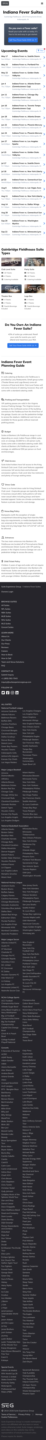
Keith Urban (28, 1057)
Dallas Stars (6, 911)
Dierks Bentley (7, 1219)
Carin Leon (6, 1165)
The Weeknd (28, 1320)
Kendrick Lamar (29, 1063)
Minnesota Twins (30, 779)
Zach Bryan (27, 1361)
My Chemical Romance (28, 1175)
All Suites (5, 605)
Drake (3, 1241)
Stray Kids (27, 1291)
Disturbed (5, 1232)
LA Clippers (6, 867)
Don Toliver (6, 1238)
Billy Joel (5, 1112)
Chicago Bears (7, 727)
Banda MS (5, 1096)
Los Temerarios (29, 1089)
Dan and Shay (7, 1200)
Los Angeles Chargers (32, 711)
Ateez (3, 1079)
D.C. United (6, 965)
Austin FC (5, 946)
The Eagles (27, 1314)
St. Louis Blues (29, 911)
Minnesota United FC (10, 987)
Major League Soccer (10, 939)
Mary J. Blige (28, 1133)
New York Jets (28, 733)
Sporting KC (28, 979)
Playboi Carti (28, 1237)
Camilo (4, 1159)
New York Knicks (30, 841)
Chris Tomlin (6, 1185)
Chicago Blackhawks (10, 902)
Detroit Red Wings (9, 914)
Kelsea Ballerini (29, 1060)
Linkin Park (27, 1082)
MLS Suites (6, 623)
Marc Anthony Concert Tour (32, 1122)
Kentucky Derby (8, 1383)
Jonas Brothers (7, 1329)
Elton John (5, 1254)
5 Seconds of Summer (10, 1051)
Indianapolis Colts (9, 753)
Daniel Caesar (7, 1203)
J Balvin (4, 1301)
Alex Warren (6, 1070)
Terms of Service (8, 1414)
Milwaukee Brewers (31, 775)
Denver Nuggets (8, 851)
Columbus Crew (8, 962)
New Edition (28, 1183)
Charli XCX (6, 1175)
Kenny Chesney (29, 1066)
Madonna (27, 1111)
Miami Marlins (29, 772)
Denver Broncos (8, 740)
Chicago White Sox (9, 795)
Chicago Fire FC (8, 955)
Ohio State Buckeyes (31, 1016)
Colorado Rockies (8, 804)
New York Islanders (31, 888)
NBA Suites (6, 612)
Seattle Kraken (29, 908)
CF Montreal (6, 949)
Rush (25, 1263)
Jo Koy (4, 1326)
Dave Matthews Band (10, 1210)
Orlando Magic (29, 850)
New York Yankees (30, 785)
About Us (5, 636)
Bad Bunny (6, 1092)
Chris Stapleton (7, 1181)
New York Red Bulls (31, 954)
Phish (25, 1231)
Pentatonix (27, 1224)
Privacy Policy (24, 1414)
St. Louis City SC (29, 983)
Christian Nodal (8, 1188)
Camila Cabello (7, 1156)
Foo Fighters (6, 1266)
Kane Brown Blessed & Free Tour (11, 1352)
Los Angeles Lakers (9, 871)
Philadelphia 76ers (31, 853)
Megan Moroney (29, 1139)
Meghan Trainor (29, 1143)
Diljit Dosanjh (7, 1223)
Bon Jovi (4, 1127)
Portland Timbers (30, 963)
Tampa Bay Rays (30, 807)
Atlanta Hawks (7, 829)
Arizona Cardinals (9, 711)
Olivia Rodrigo (29, 1206)
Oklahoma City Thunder (29, 845)
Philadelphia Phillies (31, 788)
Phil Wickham (29, 1228)
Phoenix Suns (28, 856)
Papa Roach (28, 1209)
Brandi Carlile (7, 1131)
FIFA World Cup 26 (9, 1373)
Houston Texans (8, 749)
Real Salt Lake (29, 967)
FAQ (3, 665)
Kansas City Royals (9, 814)
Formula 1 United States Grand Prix (8, 1378)
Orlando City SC (29, 957)
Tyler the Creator (30, 1342)
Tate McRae (28, 1301)
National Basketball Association (15, 826)
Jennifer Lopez (7, 1323)
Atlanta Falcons (8, 714)
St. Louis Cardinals (30, 804)
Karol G (4, 1357)
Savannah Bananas (31, 1370)
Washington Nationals (32, 817)
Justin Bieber (6, 1339)
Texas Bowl (27, 1040)
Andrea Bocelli (7, 1073)
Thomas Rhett (28, 1324)
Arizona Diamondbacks (7, 774)
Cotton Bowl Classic (31, 1003)
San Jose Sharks (29, 904)
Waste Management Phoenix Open (31, 1392)
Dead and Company (9, 1213)
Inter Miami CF (7, 978)
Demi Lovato (6, 1216)
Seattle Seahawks (30, 746)
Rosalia (26, 1260)
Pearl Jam (27, 1221)
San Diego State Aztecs (29, 1035)
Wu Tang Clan (29, 1352)
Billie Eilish (6, 1108)
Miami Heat (6, 877)
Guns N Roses (7, 1279)
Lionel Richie (28, 1085)
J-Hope (4, 1308)
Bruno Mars (6, 1146)
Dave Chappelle (8, 1207)
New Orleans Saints (31, 727)
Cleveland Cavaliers (9, 845)
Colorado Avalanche (10, 905)
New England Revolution (28, 943)
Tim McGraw (28, 1327)
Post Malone (28, 1240)
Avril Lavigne (7, 1086)
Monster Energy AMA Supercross (32, 1160)
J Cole (3, 1304)
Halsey (4, 1282)
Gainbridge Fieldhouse (12, 17)
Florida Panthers (8, 921)
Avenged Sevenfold (9, 1083)
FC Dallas (5, 971)
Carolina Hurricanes (9, 898)
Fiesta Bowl (28, 1006)
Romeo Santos (29, 1256)
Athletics (5, 779)
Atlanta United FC (9, 942)
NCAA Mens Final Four (32, 1010)
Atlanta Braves (7, 782)
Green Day (5, 1276)
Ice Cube (5, 1291)
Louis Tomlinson (29, 1092)
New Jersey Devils (30, 885)
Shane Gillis (28, 1279)
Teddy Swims (28, 1308)
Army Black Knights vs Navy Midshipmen (10, 1011)
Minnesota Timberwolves (28, 833)
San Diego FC (28, 970)
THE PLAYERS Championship (29, 1374)
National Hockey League (11, 882)
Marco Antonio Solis (31, 1127)
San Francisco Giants (31, 798)
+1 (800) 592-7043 (9, 678)
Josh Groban (6, 1332)
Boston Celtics (7, 832)
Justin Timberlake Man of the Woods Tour (10, 1343)
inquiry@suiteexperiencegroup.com (16, 682)
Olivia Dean (28, 1202)
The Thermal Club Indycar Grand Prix (30, 1380)
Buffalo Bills (6, 721)
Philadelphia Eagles (31, 736)
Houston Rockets (8, 861)
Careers (4, 651)
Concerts (5, 1048)
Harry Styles (6, 1285)
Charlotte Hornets (8, 838)
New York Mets (29, 782)
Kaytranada (28, 1054)
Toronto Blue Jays (30, 814)
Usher (25, 1345)
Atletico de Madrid (9, 1370)
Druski (4, 1244)
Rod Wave (27, 1250)
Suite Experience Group (11, 586)
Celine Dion (6, 1172)
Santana (26, 1272)
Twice (25, 1339)
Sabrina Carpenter (30, 1266)
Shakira (26, 1276)
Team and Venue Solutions (12, 662)
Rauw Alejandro (29, 1244)
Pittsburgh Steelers (31, 739)
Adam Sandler (7, 1060)
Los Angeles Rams (30, 714)
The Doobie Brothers (31, 1311)
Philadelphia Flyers (31, 898)
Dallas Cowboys (8, 737)
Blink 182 (5, 1124)
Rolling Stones (29, 1253)
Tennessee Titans (30, 755)
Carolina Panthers (9, 724)
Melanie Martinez (30, 1146)
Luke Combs (28, 1105)
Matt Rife (26, 1136)
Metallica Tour (29, 1149)
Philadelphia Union (31, 960)
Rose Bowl (27, 1025)
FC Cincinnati (7, 968)
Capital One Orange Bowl (9, 1029)
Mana (25, 1117)
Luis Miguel (27, 1095)
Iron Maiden (6, 1298)
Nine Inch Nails (29, 1193)
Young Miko (28, 1355)
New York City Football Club (28, 949)
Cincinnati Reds (8, 798)
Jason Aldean (7, 1319)
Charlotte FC (6, 952)
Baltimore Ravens (8, 717)
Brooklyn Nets (7, 835)
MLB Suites (6, 616)
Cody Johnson (7, 1191)
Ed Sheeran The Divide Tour (11, 1249)
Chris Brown (6, 1178)
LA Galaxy (5, 981)
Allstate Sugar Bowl (9, 1006)
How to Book (7, 654)
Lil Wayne (27, 1079)
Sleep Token (28, 1282)
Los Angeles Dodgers (10, 820)
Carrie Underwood (9, 1169)
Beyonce (5, 1105)
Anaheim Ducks (8, 886)
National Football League (12, 708)
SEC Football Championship (29, 1029)
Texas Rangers (29, 811)
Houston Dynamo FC (10, 974)
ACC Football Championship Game (10, 1002)
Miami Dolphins (29, 717)
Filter (41, 50)
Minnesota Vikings (30, 720)
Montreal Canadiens (10, 930)
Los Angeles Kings (9, 924)
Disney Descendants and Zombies (10, 1227)
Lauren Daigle (28, 1073)
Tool (24, 1330)
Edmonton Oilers (8, 918)
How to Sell (6, 658)
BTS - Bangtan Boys (10, 1089)
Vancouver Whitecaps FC (32, 990)
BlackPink (5, 1118)
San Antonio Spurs (31, 866)
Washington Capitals (32, 930)
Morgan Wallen (29, 1165)
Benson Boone (7, 1099)
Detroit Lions (6, 743)
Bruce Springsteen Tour (9, 1141)
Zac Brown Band (30, 1358)
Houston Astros (7, 811)
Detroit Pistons (7, 855)
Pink (24, 1234)
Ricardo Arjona (29, 1247)
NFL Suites (5, 609)
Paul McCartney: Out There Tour (31, 1216)
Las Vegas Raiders (9, 762)
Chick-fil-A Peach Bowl (8, 1035)
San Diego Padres (30, 795)
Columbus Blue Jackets (11, 908)
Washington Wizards (32, 876)
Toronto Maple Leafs (31, 917)
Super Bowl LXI (29, 764)
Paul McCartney (29, 1212)
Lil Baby (26, 1076)
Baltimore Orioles (8, 785)
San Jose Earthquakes (32, 973)
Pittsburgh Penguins (31, 901)
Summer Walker (29, 1295)
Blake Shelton (7, 1121)
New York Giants (30, 730)
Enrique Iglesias (8, 1257)
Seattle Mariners (29, 801)
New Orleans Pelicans (32, 838)
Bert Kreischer (7, 1102)
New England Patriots (32, 723)
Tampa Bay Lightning (32, 914)
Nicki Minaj (27, 1190)
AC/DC (4, 1054)
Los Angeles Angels (9, 817)
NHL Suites (6, 620)
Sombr (25, 1285)
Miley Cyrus (27, 1155)
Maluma (26, 1114)
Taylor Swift (28, 1304)
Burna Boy (5, 1153)
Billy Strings (6, 1115)
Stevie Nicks (28, 1288)
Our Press (5, 644)
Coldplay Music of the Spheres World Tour (10, 1195)
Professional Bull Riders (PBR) (8, 1390)
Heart (3, 1288)
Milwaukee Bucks (30, 828)
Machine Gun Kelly (31, 1108)
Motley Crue (28, 1168)
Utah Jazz (27, 872)
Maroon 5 (27, 1130)
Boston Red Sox (8, 788)
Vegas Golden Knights (32, 927)
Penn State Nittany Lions (31, 1020)
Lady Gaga (27, 1069)
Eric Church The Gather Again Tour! (9, 1261)
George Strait (7, 1272)
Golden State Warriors (10, 858)
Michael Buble (29, 1152)
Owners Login (7, 591)
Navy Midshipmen (30, 1013)
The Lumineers (29, 1317)
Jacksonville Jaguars (9, 756)
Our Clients (6, 640)
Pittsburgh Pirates (30, 791)
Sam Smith (27, 1269)
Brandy (4, 1137)
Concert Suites (7, 627)
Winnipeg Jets (29, 933)
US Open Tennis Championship (29, 1386)
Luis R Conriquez (30, 1098)
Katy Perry (27, 1050)
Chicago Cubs (7, 791)
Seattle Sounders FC (31, 976)
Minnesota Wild (8, 927)
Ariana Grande (7, 1076)
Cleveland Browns (9, 733)
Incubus (4, 1295)
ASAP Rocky (6, 1057)
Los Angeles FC (7, 984)
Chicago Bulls (7, 842)
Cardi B (4, 1162)
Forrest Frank (6, 1269)
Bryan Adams (7, 1149)
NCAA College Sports (10, 997)
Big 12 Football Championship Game (10, 1017)
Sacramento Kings (30, 863)
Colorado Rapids (8, 958)
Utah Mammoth (29, 920)
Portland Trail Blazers (32, 860)
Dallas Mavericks (8, 848)
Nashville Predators (9, 934)
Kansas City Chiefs (9, 759)
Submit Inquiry (7, 675)
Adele (3, 1064)
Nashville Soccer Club (10, 990)
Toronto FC (27, 986)
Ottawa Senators (30, 895)
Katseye (4, 1360)
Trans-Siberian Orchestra (29, 1334)
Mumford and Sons (31, 1171)
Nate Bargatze (29, 1180)
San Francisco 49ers (31, 743)
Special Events (7, 1367)
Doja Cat (5, 1235)
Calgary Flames (7, 895)
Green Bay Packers (9, 746)
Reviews (4, 647)
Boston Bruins (7, 889)
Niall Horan (27, 1186)
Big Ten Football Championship (8, 1023)
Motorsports (6, 1386)
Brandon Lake (7, 1134)
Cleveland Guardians (10, 801)
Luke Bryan (27, 1101)
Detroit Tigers (7, 807)
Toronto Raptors (29, 869)
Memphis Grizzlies (9, 874)
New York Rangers (30, 891)
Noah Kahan (28, 1196)
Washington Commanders (28, 759)
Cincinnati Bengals (9, 730)
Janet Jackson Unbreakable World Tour (9, 1314)
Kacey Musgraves (8, 1348)
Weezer (26, 1349)
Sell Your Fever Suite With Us (23, 40)
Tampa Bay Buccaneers (27, 750)
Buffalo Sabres (7, 892)
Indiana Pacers (7, 864)
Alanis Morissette (8, 1067)
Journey (4, 1335)
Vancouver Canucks (31, 924)
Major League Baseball (11, 769)
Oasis (25, 1199)
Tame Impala (28, 1298)
